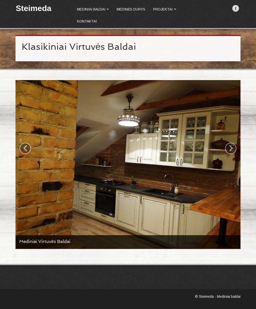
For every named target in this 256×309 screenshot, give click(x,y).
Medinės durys (131, 9)
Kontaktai (87, 21)
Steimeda (33, 8)
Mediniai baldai (93, 9)
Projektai (164, 9)
